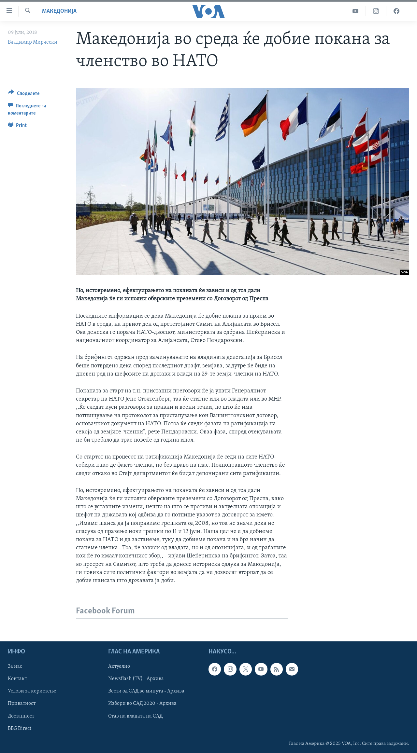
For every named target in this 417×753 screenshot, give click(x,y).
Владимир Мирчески (32, 42)
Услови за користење (32, 691)
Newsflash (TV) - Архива (136, 678)
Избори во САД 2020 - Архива (142, 703)
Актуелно (119, 666)
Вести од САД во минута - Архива (146, 691)
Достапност (21, 716)
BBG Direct (19, 728)
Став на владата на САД (135, 716)
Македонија (59, 11)
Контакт (17, 678)
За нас (15, 666)
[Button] (23, 94)
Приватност (22, 703)
